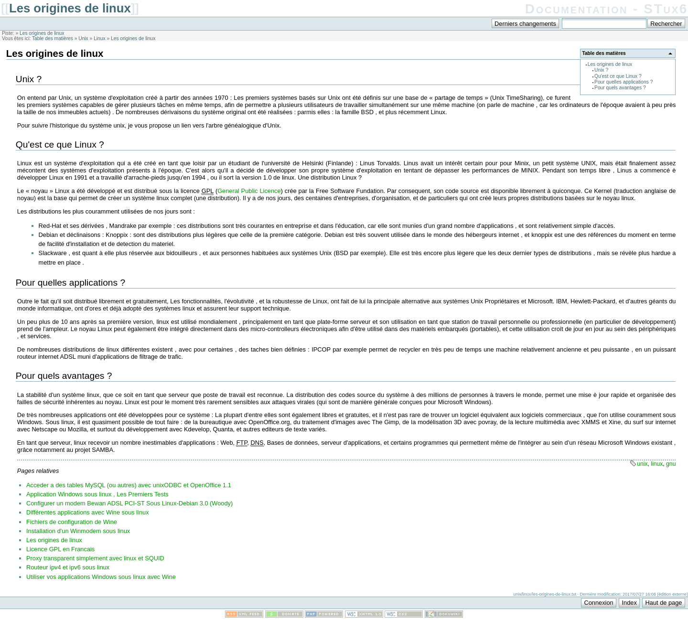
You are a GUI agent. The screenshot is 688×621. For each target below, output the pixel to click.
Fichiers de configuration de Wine (71, 521)
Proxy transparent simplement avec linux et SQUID (95, 558)
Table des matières (52, 38)
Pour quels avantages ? (620, 87)
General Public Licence (248, 190)
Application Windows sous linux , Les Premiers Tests (97, 494)
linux (657, 463)
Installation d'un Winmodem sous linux (78, 531)
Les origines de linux (70, 8)
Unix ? (601, 70)
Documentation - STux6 (606, 8)
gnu (671, 463)
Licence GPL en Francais (60, 549)
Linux (99, 38)
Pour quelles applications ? (623, 82)
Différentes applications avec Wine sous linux (87, 512)
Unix (83, 38)
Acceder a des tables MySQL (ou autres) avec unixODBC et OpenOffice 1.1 (128, 485)
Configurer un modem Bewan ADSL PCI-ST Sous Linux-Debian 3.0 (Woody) (129, 503)
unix (642, 463)
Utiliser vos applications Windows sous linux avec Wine (101, 576)
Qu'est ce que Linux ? (618, 76)
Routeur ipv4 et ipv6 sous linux (67, 567)
